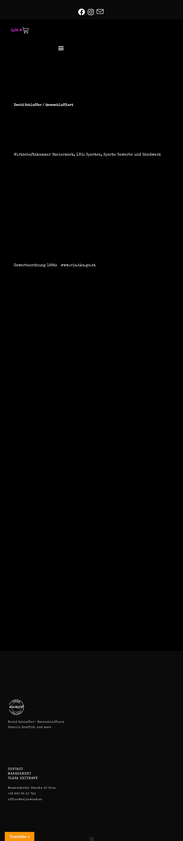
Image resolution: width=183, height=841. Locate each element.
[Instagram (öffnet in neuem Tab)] (90, 12)
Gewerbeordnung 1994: (35, 265)
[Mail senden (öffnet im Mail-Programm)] (100, 12)
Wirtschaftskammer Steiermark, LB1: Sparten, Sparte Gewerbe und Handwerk (87, 155)
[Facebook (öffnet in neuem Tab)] (82, 12)
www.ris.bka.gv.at (78, 265)
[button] (61, 48)
